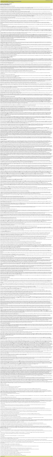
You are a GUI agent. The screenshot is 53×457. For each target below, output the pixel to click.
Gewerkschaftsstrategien (7, 2)
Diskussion (3, 2)
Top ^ (52, 456)
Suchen (52, 2)
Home (1, 2)
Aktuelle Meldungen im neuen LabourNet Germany (14, 1)
